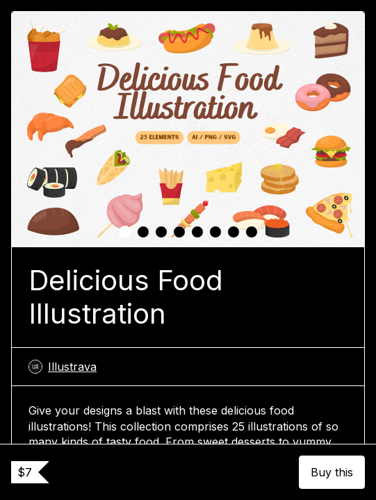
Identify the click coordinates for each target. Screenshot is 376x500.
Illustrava (62, 367)
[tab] (125, 232)
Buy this (332, 472)
